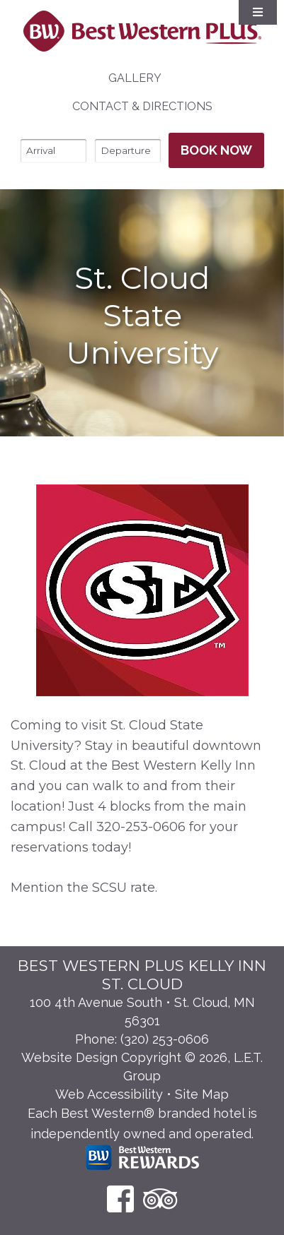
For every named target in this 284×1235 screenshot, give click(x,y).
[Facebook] (120, 1198)
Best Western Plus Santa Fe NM (142, 31)
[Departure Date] (127, 150)
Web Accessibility (109, 1094)
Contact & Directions (142, 106)
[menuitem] (135, 78)
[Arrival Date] (53, 150)
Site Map (202, 1094)
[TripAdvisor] (160, 1198)
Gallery (134, 78)
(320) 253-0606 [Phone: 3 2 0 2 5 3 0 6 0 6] (164, 1039)
